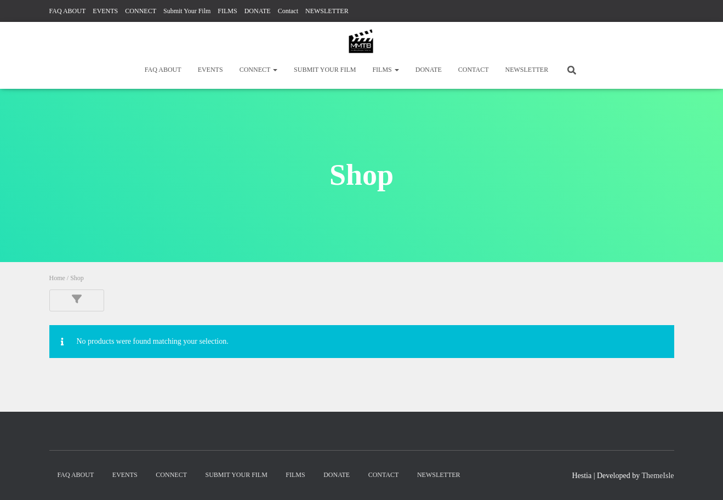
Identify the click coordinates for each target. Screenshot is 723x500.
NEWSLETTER (327, 11)
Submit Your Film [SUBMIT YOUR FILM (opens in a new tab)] (325, 69)
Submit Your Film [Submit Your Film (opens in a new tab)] (186, 11)
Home (57, 278)
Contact (288, 11)
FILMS (227, 11)
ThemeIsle (657, 475)
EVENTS (105, 11)
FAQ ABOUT (67, 11)
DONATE (257, 11)
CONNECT (140, 11)
